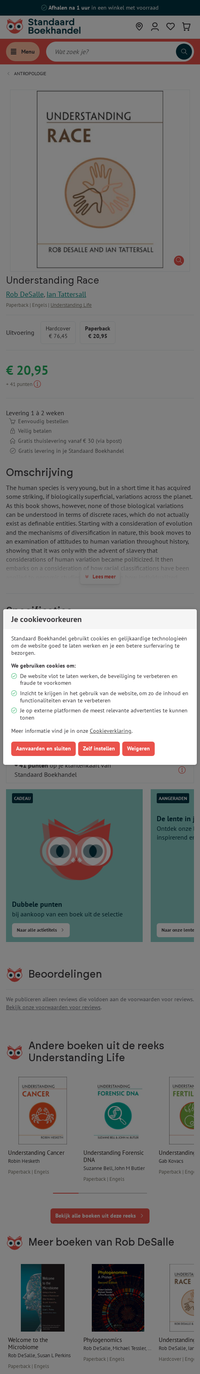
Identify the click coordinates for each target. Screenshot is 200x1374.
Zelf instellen (99, 748)
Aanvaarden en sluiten (43, 748)
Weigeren (138, 748)
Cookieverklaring (110, 730)
